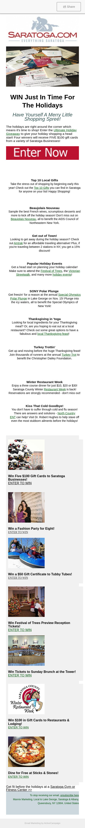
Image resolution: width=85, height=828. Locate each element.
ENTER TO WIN (20, 483)
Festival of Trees (51, 271)
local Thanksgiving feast (53, 333)
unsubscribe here (69, 795)
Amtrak (18, 243)
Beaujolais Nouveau (23, 219)
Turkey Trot (69, 354)
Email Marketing (33, 823)
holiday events (62, 274)
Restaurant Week (55, 389)
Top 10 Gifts (41, 187)
